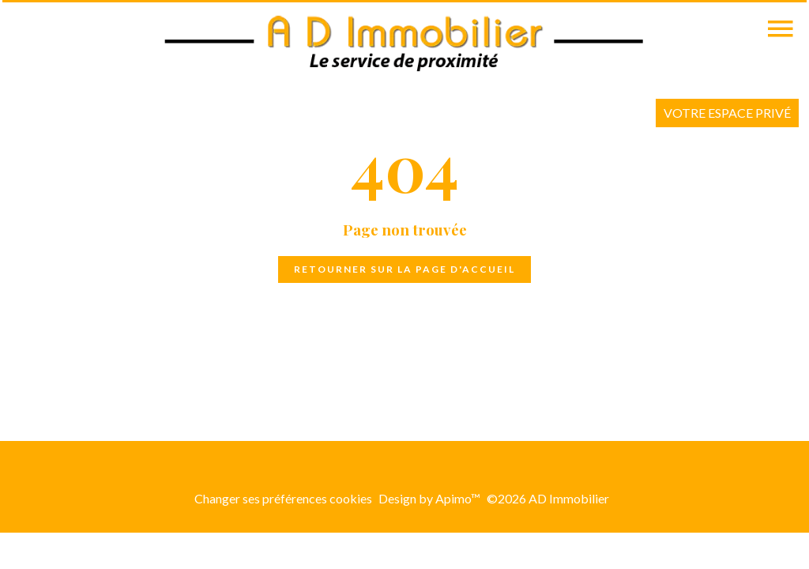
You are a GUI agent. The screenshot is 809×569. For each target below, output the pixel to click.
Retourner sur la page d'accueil (404, 269)
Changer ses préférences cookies (283, 498)
